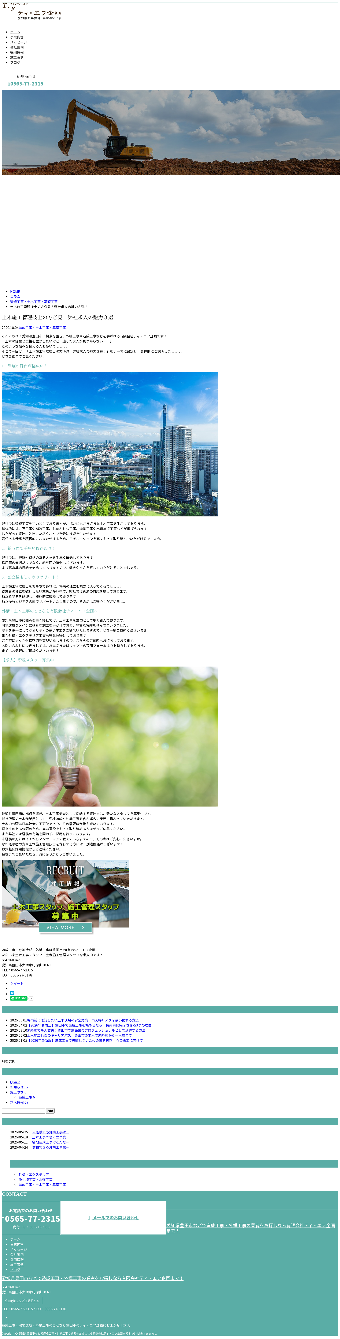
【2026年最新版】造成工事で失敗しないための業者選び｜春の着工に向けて (85, 1040)
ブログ (15, 62)
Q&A (15, 1081)
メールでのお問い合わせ (113, 1217)
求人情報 (19, 1102)
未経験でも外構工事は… (50, 1131)
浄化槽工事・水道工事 (35, 1179)
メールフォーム (16, 92)
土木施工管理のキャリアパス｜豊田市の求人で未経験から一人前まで (79, 1035)
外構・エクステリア (34, 1174)
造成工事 (27, 1097)
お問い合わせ (12, 645)
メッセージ (18, 42)
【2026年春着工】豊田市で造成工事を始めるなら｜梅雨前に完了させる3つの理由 (89, 1025)
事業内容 (17, 36)
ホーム (15, 31)
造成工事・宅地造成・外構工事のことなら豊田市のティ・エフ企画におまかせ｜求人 (66, 1325)
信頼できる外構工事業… (50, 1147)
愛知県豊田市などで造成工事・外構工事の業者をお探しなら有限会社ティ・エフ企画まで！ (250, 1228)
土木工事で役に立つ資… (50, 1136)
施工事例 (17, 57)
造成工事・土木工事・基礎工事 (34, 301)
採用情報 (17, 52)
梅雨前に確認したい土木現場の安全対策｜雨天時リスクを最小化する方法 (83, 1020)
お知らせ (19, 1086)
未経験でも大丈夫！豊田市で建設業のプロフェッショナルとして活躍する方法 (86, 1030)
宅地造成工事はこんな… (50, 1142)
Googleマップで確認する (22, 1300)
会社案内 (17, 47)
